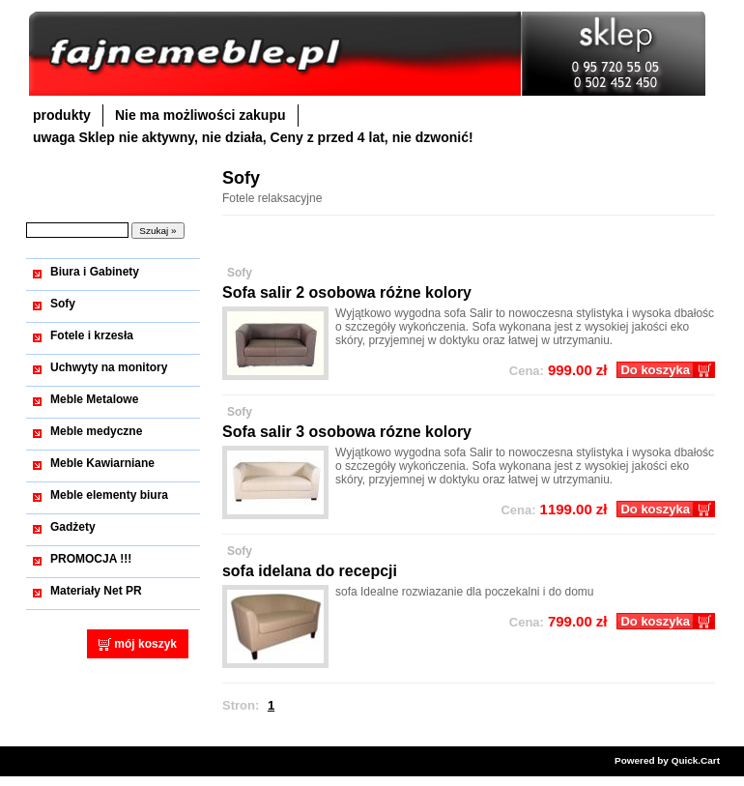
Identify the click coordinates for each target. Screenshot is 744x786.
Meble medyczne (96, 431)
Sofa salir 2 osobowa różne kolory (347, 292)
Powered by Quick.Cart (667, 760)
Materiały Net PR (96, 590)
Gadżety (73, 527)
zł (558, 370)
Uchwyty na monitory (108, 367)
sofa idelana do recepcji (309, 571)
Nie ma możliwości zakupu (200, 115)
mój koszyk (145, 644)
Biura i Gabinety (94, 271)
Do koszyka (655, 370)
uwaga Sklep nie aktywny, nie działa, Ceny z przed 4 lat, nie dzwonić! (253, 137)
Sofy (62, 303)
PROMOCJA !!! (90, 559)
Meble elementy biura (109, 495)
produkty (62, 115)
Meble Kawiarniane (102, 463)
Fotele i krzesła (91, 335)
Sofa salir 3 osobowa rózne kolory (347, 431)
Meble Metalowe (94, 399)
